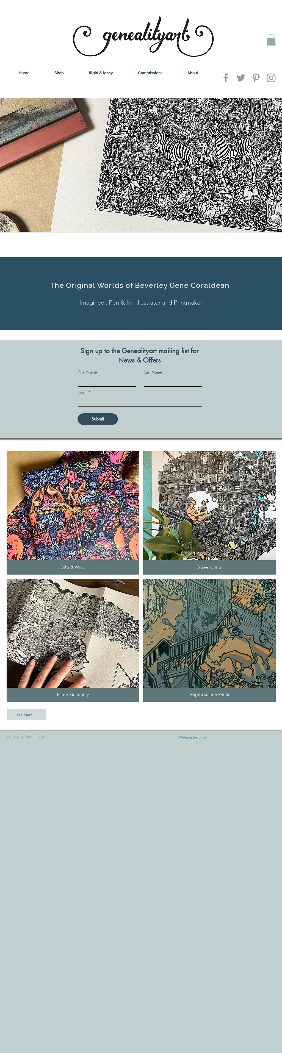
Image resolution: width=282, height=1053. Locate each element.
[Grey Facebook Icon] (226, 78)
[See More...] (26, 714)
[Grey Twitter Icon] (241, 78)
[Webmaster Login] (193, 737)
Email (82, 392)
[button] (271, 40)
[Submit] (98, 419)
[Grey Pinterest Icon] (256, 78)
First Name (87, 372)
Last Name (153, 372)
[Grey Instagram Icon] (271, 78)
